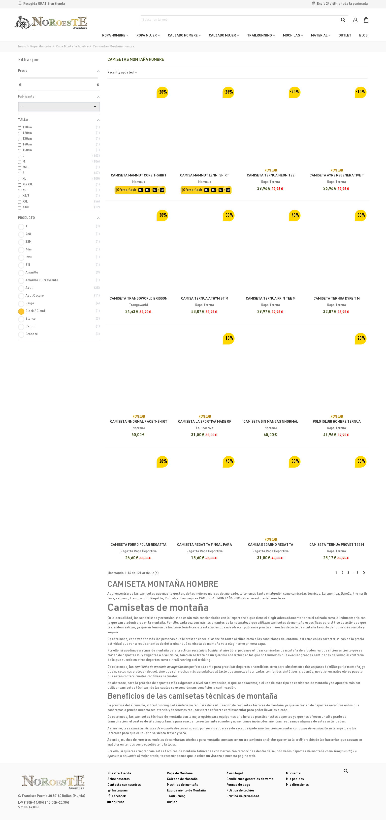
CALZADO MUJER (222, 35)
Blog (363, 35)
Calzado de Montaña (182, 779)
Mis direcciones (297, 785)
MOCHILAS (291, 35)
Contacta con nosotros (124, 785)
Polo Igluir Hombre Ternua (337, 422)
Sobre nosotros (118, 779)
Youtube (115, 802)
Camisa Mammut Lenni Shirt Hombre (204, 178)
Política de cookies (240, 790)
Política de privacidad (242, 796)
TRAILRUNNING (259, 35)
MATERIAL (319, 35)
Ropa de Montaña (180, 773)
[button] (346, 771)
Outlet (172, 802)
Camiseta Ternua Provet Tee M (336, 545)
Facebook (116, 796)
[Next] (364, 573)
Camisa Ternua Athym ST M (204, 299)
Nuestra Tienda (119, 773)
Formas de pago (238, 785)
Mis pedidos (295, 779)
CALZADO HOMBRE (183, 35)
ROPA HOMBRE (113, 35)
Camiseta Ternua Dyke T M (337, 299)
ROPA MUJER (146, 35)
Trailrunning (176, 796)
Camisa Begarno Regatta (270, 545)
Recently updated (122, 72)
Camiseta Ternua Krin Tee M (270, 299)
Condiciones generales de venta (250, 779)
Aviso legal (234, 773)
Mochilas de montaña (182, 785)
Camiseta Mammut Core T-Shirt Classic (138, 178)
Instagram (117, 790)
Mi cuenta (293, 773)
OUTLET (345, 35)
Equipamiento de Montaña (186, 790)
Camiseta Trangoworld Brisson (138, 299)
